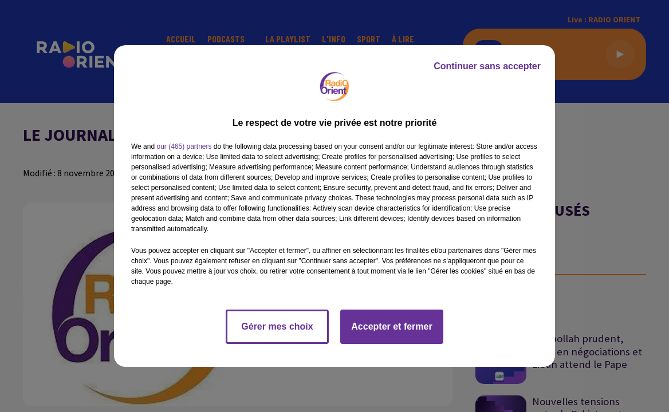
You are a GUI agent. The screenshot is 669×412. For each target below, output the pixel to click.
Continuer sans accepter (487, 66)
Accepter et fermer (391, 326)
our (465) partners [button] (183, 146)
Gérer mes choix (277, 326)
